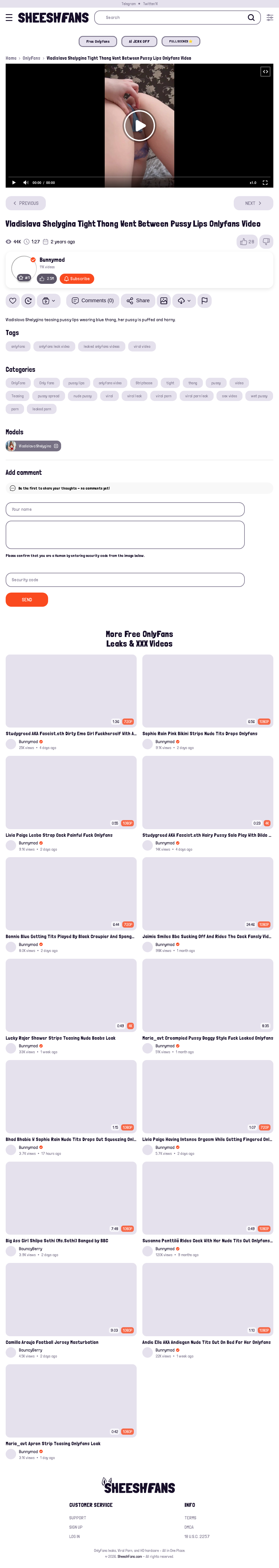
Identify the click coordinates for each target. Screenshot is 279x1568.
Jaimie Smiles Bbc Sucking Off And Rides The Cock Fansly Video (207, 936)
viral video (142, 346)
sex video (229, 396)
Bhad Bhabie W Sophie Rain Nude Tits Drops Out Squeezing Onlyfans (71, 1139)
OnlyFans (31, 58)
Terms (190, 1517)
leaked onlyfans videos (102, 346)
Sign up (76, 1527)
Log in (74, 1536)
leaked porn (42, 409)
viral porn (163, 396)
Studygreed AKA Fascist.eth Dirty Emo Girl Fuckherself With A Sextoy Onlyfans (71, 733)
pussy (216, 383)
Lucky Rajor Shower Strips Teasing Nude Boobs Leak (60, 1038)
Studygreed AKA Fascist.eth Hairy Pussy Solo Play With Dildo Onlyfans (207, 835)
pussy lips (76, 383)
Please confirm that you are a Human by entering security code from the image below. (75, 555)
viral (109, 396)
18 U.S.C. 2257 (197, 1536)
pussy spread (48, 396)
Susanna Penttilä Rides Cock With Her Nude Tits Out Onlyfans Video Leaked (207, 1240)
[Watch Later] (28, 301)
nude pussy (83, 396)
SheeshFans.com (130, 1556)
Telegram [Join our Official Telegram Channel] (128, 3)
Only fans (46, 383)
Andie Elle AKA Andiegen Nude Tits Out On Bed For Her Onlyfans (206, 1342)
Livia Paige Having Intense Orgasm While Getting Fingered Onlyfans (207, 1139)
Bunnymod (52, 259)
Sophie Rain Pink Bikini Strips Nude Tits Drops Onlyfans (199, 733)
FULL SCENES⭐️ (181, 41)
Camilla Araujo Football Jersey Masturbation (52, 1342)
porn (14, 409)
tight (170, 383)
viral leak (134, 396)
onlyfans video (110, 383)
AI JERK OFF (139, 41)
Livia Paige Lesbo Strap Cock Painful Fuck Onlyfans (59, 835)
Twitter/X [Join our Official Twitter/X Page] (150, 3)
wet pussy (259, 396)
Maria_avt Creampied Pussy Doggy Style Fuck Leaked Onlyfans (207, 1038)
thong (192, 383)
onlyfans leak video (54, 346)
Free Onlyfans (98, 41)
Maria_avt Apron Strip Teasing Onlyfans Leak (53, 1443)
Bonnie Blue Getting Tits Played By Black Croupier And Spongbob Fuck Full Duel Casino (71, 936)
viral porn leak (196, 396)
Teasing (17, 396)
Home (11, 58)
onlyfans (18, 346)
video (239, 383)
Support (77, 1517)
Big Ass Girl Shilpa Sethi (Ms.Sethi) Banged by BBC (57, 1240)
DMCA (189, 1527)
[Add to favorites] (13, 301)
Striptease (144, 383)
